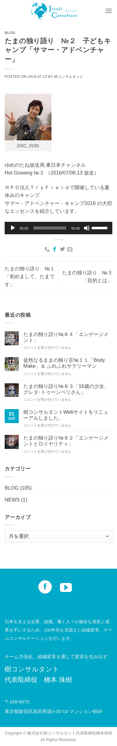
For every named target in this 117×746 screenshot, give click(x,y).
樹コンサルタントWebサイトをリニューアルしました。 (66, 415)
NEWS (12, 499)
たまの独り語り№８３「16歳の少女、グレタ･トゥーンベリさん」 (66, 389)
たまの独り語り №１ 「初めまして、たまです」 (32, 276)
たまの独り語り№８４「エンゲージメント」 (66, 337)
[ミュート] (87, 228)
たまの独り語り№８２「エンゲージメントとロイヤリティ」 (66, 440)
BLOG (10, 33)
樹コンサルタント (68, 76)
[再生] (13, 228)
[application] (58, 228)
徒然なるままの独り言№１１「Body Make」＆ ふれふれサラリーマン (64, 363)
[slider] (49, 228)
